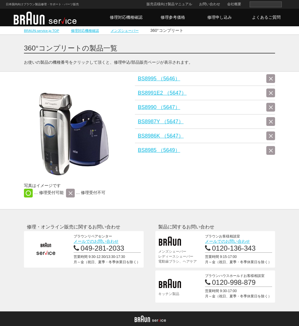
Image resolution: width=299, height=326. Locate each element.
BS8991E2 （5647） (162, 93)
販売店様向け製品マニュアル (169, 4)
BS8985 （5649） (159, 150)
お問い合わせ (209, 4)
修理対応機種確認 (126, 17)
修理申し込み (219, 17)
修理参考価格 (173, 17)
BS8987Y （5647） (161, 121)
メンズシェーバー (125, 30)
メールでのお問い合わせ (96, 241)
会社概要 (234, 4)
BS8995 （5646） (159, 79)
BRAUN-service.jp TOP (41, 30)
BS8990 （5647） (159, 107)
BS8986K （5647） (161, 136)
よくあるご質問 (266, 17)
